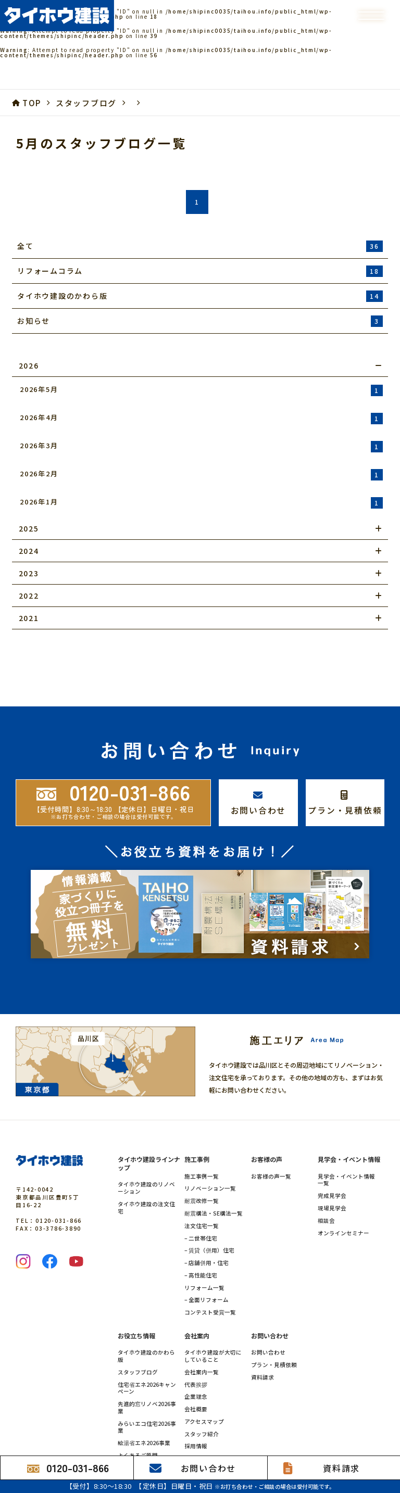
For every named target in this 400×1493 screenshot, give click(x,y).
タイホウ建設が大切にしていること (213, 1317)
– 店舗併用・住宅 (206, 1224)
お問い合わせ (268, 1314)
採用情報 (195, 1407)
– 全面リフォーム (206, 1261)
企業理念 (195, 1358)
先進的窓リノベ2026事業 (147, 1369)
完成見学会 (332, 1157)
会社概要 (195, 1370)
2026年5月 (201, 390)
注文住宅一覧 (201, 1187)
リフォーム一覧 (204, 1248)
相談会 (326, 1182)
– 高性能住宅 (200, 1237)
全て (200, 246)
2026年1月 (201, 503)
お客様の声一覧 (271, 1137)
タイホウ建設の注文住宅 (146, 1169)
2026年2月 (201, 474)
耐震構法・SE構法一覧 (213, 1175)
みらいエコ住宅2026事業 (147, 1389)
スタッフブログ (138, 1333)
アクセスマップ (204, 1383)
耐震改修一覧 (201, 1162)
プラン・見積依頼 (274, 1326)
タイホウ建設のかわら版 (146, 1317)
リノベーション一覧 (210, 1150)
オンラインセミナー (343, 1194)
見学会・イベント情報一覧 (346, 1141)
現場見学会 (332, 1169)
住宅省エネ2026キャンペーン (147, 1349)
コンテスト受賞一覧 (210, 1273)
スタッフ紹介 (201, 1395)
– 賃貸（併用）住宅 (209, 1212)
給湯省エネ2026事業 (144, 1404)
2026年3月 (201, 446)
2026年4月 (201, 418)
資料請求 (262, 1339)
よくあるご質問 (138, 1417)
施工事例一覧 (201, 1137)
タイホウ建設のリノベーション (146, 1149)
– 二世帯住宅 (200, 1199)
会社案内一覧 (201, 1333)
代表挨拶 (195, 1345)
